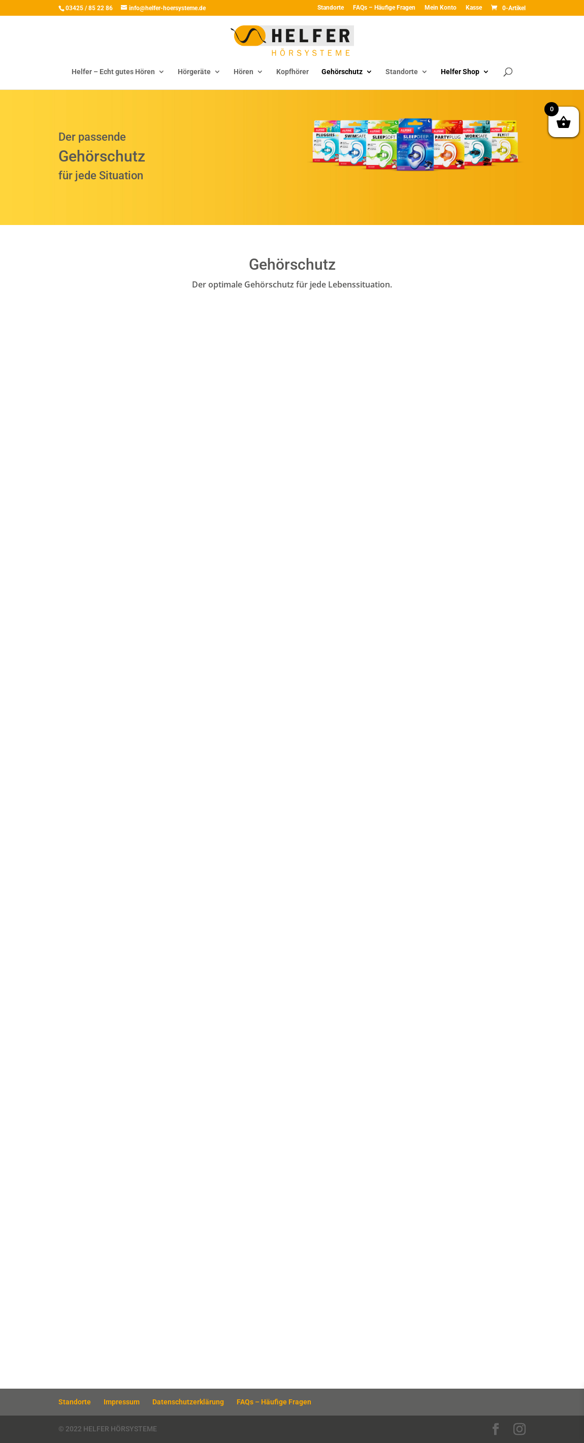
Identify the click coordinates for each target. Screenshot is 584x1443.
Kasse (474, 8)
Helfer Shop (460, 72)
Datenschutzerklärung (188, 1402)
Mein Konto (441, 8)
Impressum (122, 1402)
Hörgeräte (194, 72)
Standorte (330, 8)
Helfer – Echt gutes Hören (113, 72)
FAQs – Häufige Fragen (384, 8)
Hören (243, 72)
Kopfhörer (292, 72)
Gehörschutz (342, 72)
